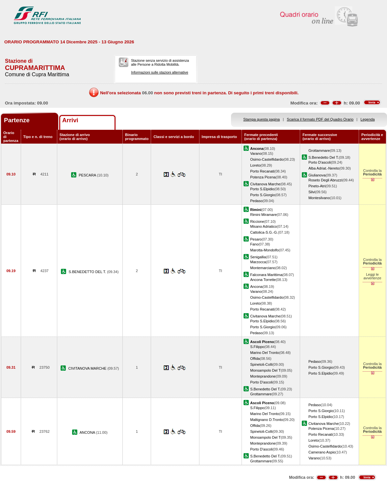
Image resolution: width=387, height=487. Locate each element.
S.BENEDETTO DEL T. (88, 272)
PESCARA (88, 175)
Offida (255, 358)
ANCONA (88, 432)
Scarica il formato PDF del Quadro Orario (320, 119)
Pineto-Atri (316, 186)
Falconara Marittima (266, 275)
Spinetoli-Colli (261, 364)
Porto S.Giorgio (262, 195)
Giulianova (316, 175)
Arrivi (70, 120)
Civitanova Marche (265, 184)
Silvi (311, 192)
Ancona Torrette (263, 280)
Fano (254, 244)
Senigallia (258, 257)
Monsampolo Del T (265, 370)
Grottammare (319, 150)
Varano (256, 153)
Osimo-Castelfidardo (266, 159)
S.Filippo (257, 347)
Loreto (255, 165)
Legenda (368, 119)
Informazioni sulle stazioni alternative (159, 72)
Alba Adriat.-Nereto (323, 168)
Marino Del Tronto (264, 353)
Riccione (257, 221)
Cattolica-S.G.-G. (264, 232)
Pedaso (256, 201)
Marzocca (258, 262)
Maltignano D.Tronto (266, 420)
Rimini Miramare (263, 215)
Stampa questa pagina (261, 119)
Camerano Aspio (321, 452)
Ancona (256, 287)
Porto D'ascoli (319, 162)
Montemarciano (262, 268)
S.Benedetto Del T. (323, 157)
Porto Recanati (262, 171)
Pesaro (256, 239)
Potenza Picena (263, 177)
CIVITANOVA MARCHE (87, 368)
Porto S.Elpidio (262, 189)
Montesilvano (319, 198)
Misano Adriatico (263, 226)
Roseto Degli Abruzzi (325, 180)
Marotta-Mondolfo (264, 250)
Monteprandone (263, 376)
